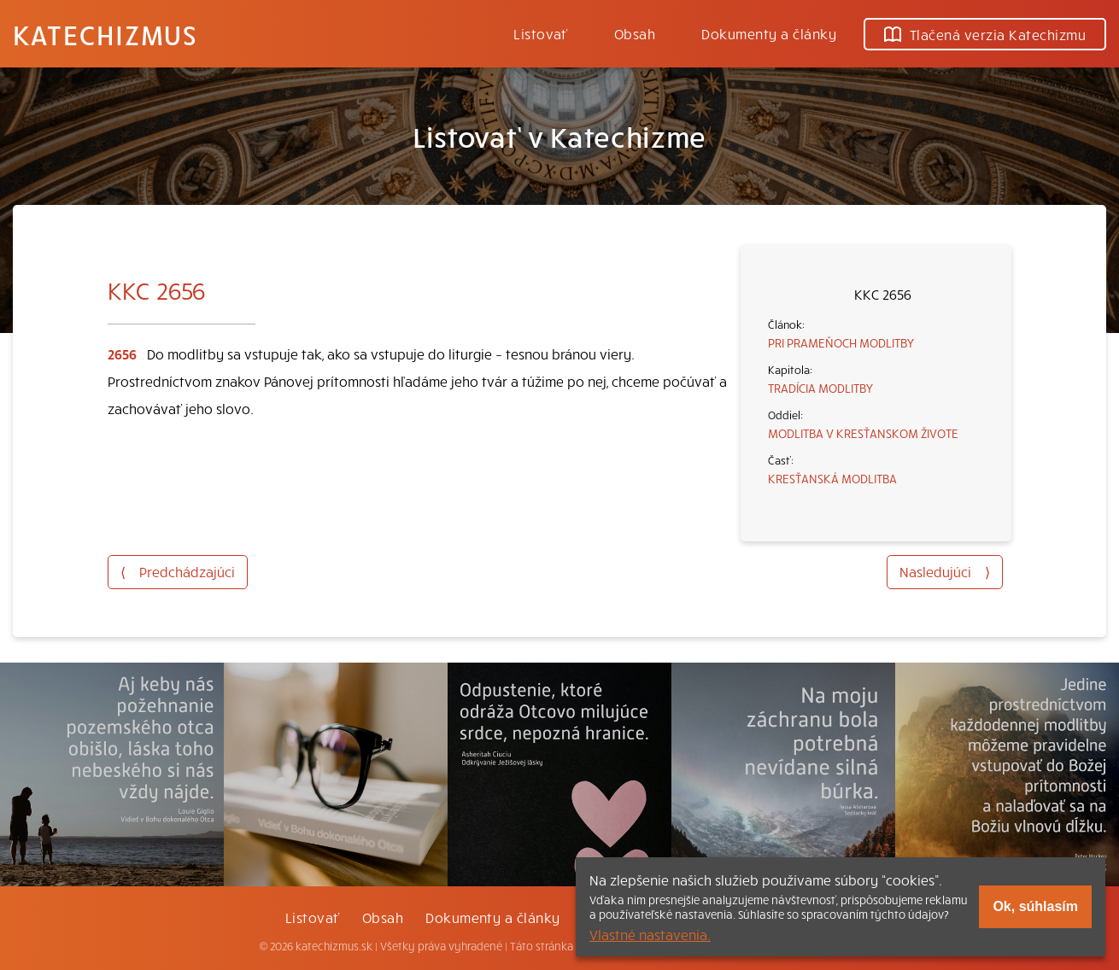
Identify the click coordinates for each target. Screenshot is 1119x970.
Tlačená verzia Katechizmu (985, 34)
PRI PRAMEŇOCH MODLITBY (841, 342)
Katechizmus (105, 34)
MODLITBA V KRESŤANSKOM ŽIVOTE (863, 433)
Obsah (634, 33)
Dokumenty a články (768, 33)
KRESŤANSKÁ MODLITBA (832, 478)
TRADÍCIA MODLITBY (820, 387)
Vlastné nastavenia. (650, 934)
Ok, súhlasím (1035, 906)
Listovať (540, 33)
